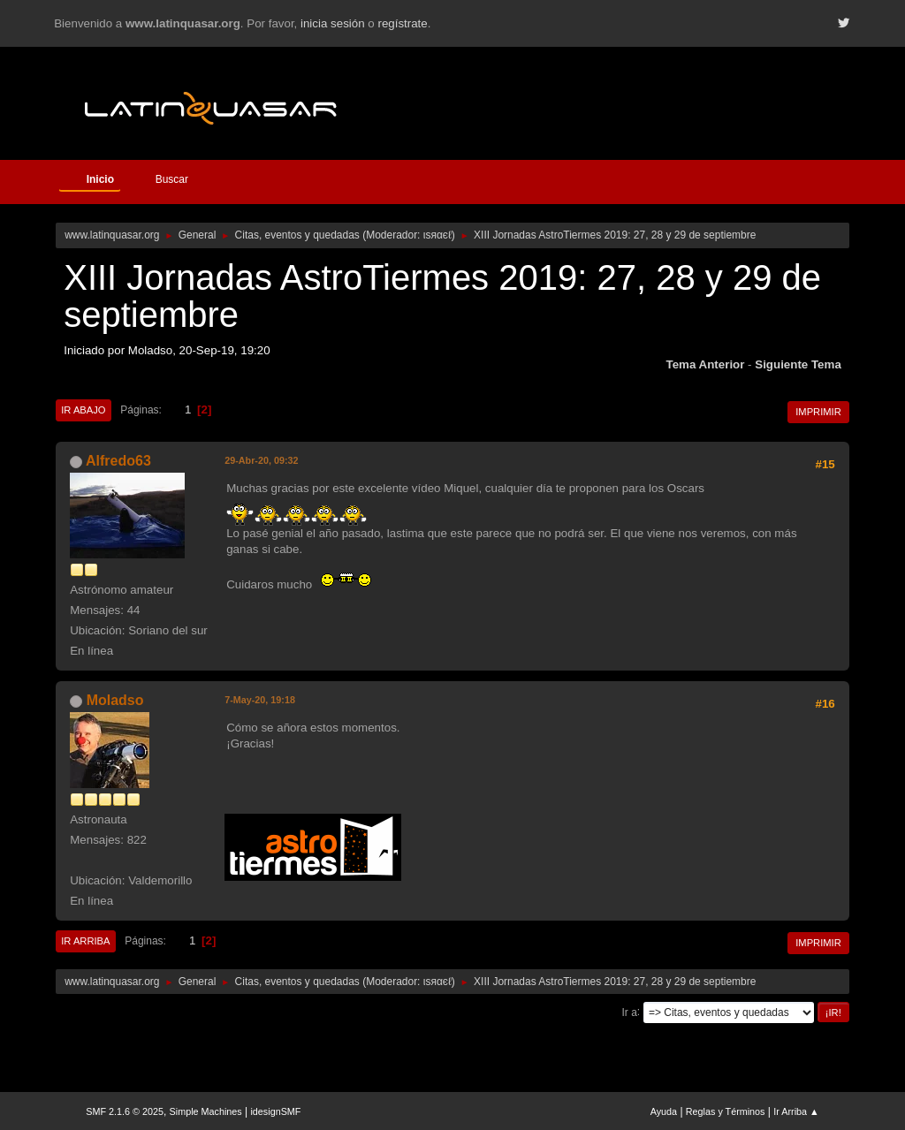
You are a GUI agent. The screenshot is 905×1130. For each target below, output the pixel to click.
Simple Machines (206, 1111)
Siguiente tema (798, 364)
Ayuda (663, 1111)
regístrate (402, 23)
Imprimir (818, 411)
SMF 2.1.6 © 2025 (125, 1111)
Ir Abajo (83, 410)
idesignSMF (275, 1111)
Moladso (115, 700)
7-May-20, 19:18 (259, 699)
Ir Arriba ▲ (795, 1111)
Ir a (629, 1011)
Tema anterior (705, 364)
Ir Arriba (85, 941)
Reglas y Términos (725, 1111)
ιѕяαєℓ (437, 235)
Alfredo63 (118, 460)
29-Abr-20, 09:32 (261, 460)
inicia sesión (332, 23)
